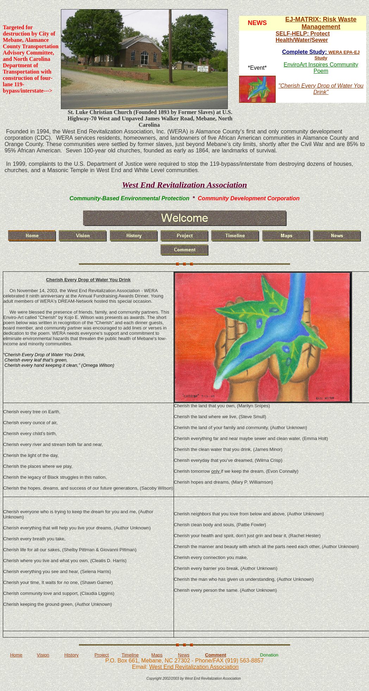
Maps (157, 655)
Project (101, 655)
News (184, 655)
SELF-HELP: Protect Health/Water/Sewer (303, 37)
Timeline (130, 655)
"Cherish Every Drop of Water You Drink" (321, 89)
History (71, 655)
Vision (43, 655)
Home (16, 655)
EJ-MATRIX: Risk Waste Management (320, 23)
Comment (215, 655)
